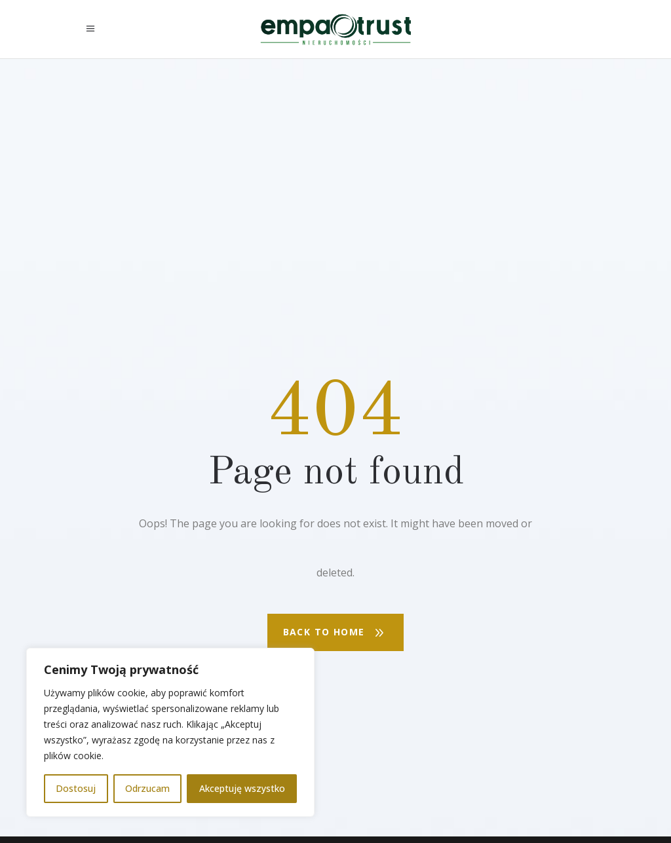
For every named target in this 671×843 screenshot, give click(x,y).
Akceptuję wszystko (242, 788)
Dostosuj (76, 788)
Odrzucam (147, 788)
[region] (170, 732)
